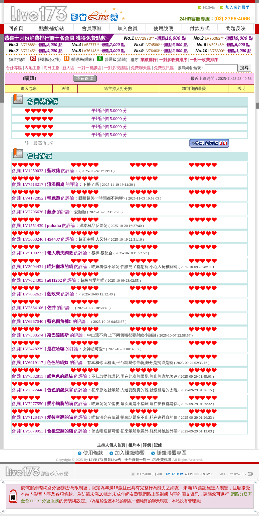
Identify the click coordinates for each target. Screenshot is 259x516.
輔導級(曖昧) (82, 59)
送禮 (65, 88)
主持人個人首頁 (111, 445)
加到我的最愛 (194, 88)
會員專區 (92, 28)
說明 (242, 88)
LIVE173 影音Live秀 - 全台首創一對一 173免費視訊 (130, 460)
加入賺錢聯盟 (130, 453)
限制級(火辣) (49, 59)
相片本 (134, 445)
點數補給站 (51, 28)
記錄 (158, 445)
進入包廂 (29, 88)
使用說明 (164, 28)
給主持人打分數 (118, 88)
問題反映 (236, 28)
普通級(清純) (116, 59)
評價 (147, 445)
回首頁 (15, 28)
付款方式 (200, 28)
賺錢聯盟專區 (172, 453)
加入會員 (127, 28)
